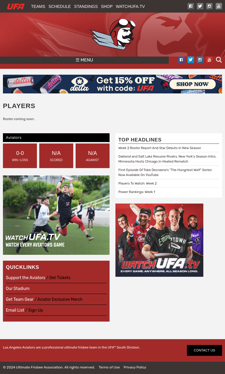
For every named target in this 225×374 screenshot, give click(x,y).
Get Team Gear (20, 299)
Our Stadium (18, 288)
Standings (86, 6)
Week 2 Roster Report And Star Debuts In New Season (159, 148)
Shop (107, 6)
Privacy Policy (135, 367)
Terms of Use (109, 367)
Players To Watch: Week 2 (137, 183)
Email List (15, 310)
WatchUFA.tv (130, 6)
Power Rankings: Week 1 (136, 192)
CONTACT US (204, 350)
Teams (38, 6)
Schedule (59, 6)
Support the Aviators (25, 277)
